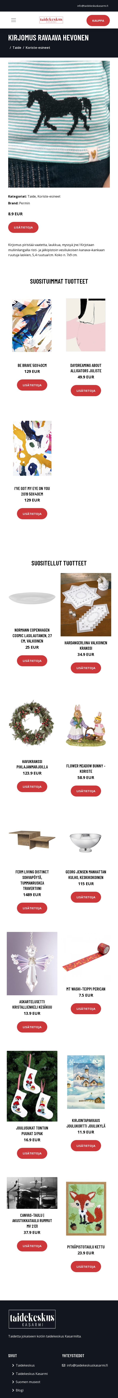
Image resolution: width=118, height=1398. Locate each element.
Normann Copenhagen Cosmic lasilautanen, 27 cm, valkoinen (32, 635)
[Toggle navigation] (13, 20)
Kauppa (98, 21)
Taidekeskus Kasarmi (32, 1374)
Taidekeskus (25, 1365)
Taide (17, 47)
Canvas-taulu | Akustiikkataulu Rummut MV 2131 (32, 1221)
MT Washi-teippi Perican (85, 988)
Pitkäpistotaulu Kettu (86, 1246)
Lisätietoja (23, 227)
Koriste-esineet (38, 47)
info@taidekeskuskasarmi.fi (92, 6)
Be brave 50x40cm (32, 365)
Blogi (20, 1390)
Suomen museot (28, 1382)
